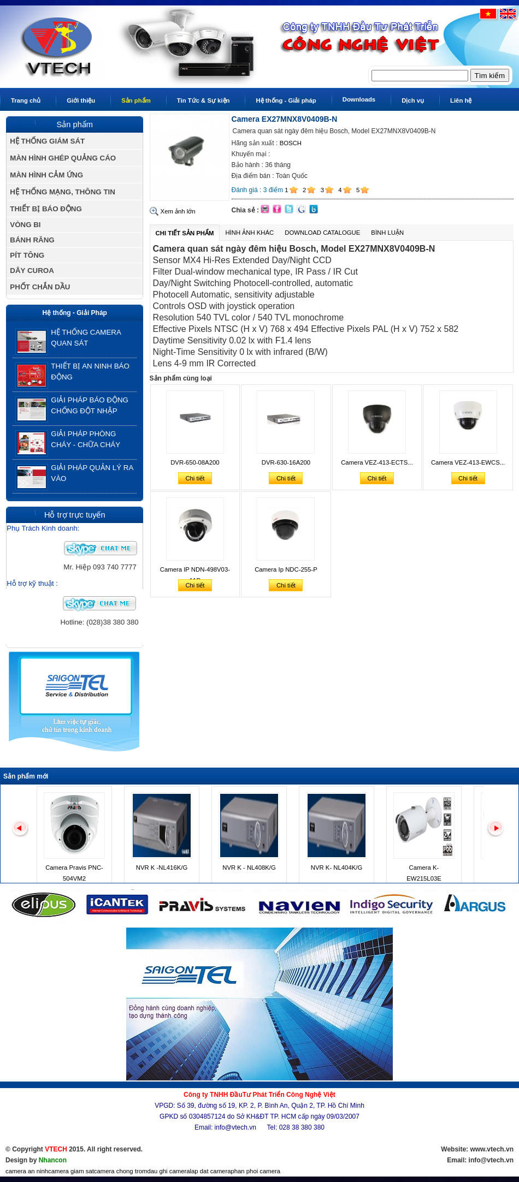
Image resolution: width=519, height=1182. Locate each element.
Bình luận (387, 232)
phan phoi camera (255, 1171)
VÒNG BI (25, 225)
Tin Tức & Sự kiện (203, 100)
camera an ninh (26, 1171)
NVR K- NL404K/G (336, 867)
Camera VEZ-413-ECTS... (377, 462)
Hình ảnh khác (249, 232)
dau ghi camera (168, 1171)
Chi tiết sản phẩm (185, 233)
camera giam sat (71, 1171)
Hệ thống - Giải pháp (286, 100)
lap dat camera (210, 1171)
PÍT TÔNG (27, 255)
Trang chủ (25, 100)
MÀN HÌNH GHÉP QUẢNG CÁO (63, 158)
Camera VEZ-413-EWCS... (468, 462)
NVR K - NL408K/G (249, 867)
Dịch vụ (413, 100)
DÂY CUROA (32, 270)
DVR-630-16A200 (286, 462)
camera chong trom (121, 1171)
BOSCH (291, 143)
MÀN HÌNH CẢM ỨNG (46, 175)
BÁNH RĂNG (32, 240)
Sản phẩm (136, 100)
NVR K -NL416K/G (161, 867)
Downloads (359, 99)
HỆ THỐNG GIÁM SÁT (47, 141)
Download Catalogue (322, 232)
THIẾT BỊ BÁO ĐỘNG (46, 209)
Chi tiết (194, 478)
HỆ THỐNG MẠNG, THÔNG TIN (62, 192)
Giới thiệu (81, 100)
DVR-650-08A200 (194, 462)
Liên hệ (460, 100)
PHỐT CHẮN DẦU (40, 287)
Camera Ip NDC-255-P (286, 569)
